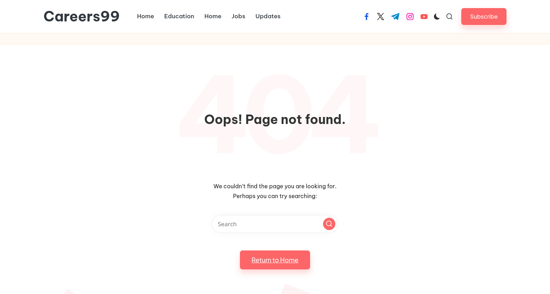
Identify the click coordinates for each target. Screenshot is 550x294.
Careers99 (81, 16)
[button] (484, 16)
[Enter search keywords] (275, 224)
